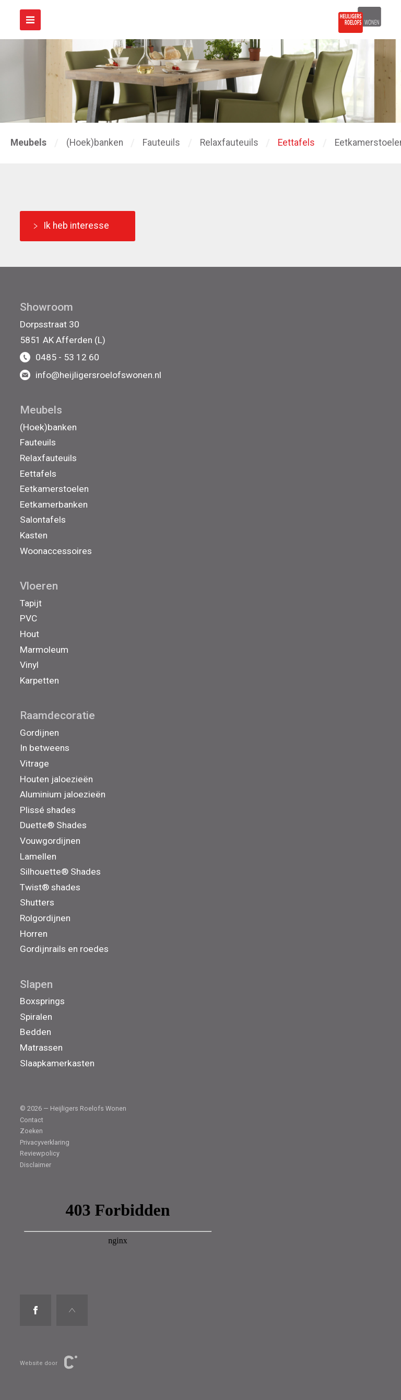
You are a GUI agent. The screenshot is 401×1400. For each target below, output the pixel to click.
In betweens (44, 748)
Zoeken (31, 1131)
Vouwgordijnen (50, 841)
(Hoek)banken (94, 142)
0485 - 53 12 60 (59, 357)
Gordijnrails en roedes (64, 949)
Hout (29, 634)
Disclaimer (35, 1165)
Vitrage (34, 763)
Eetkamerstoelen (54, 489)
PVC (28, 618)
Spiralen (36, 1016)
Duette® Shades (53, 825)
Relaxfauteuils (229, 142)
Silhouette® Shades (60, 871)
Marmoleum (44, 649)
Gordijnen (39, 732)
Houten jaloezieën (56, 779)
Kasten (34, 535)
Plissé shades (48, 810)
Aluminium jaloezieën (62, 794)
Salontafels (43, 519)
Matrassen (41, 1047)
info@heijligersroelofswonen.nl (90, 375)
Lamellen (38, 856)
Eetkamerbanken (54, 504)
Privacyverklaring (44, 1142)
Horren (34, 933)
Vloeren (39, 586)
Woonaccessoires (56, 551)
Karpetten (39, 680)
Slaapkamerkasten (57, 1063)
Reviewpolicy (40, 1153)
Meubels (41, 410)
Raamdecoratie (57, 715)
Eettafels (296, 142)
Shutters (37, 902)
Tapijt (31, 603)
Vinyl (29, 665)
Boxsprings (42, 1001)
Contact (31, 1120)
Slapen (36, 984)
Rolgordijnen (45, 918)
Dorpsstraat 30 (49, 324)
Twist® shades (50, 887)
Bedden (35, 1032)
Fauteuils (161, 142)
